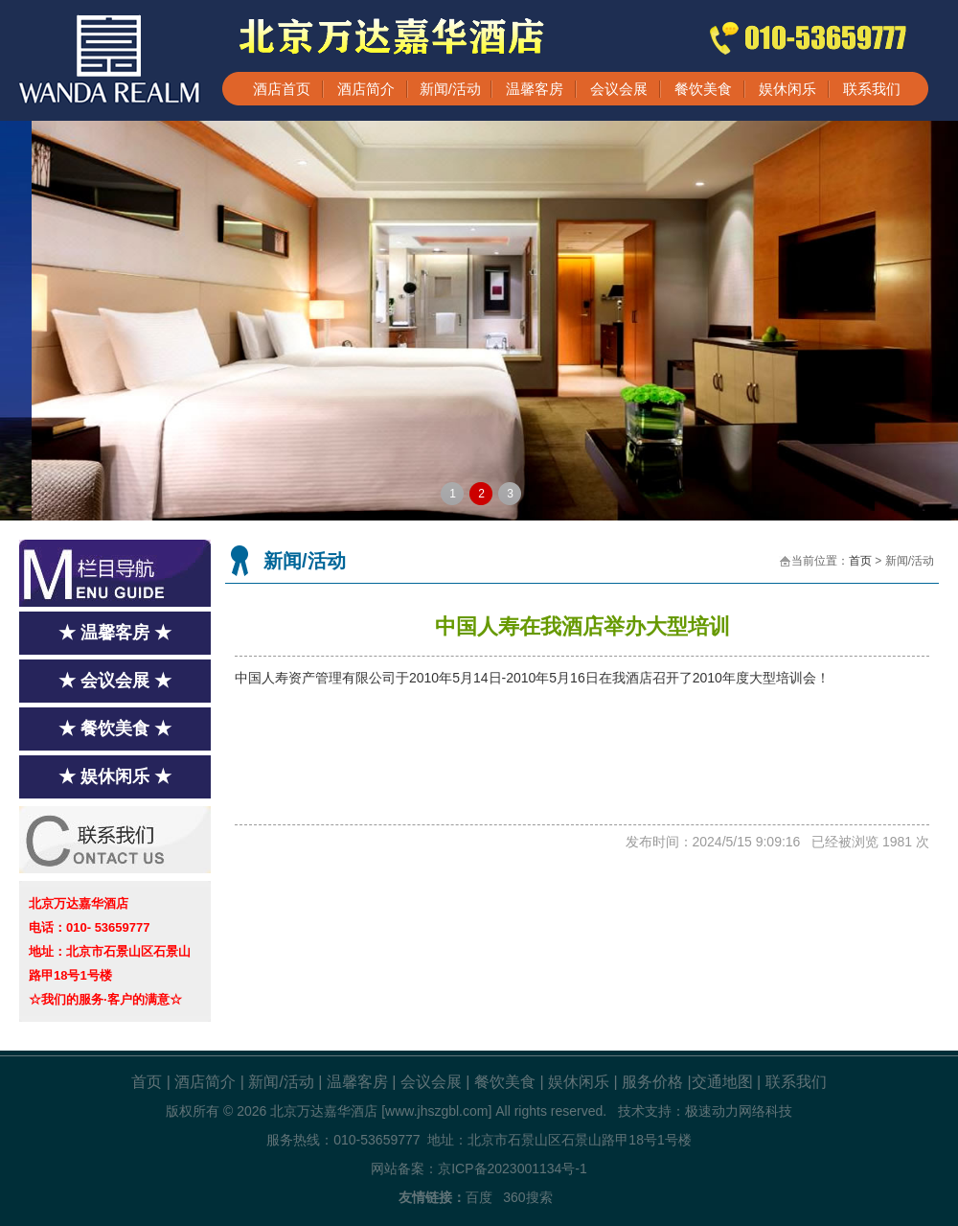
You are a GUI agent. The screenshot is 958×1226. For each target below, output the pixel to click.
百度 (479, 1197)
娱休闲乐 (787, 89)
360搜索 (527, 1197)
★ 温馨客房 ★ (114, 632)
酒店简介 (366, 89)
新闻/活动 (450, 89)
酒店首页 (281, 89)
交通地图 (722, 1082)
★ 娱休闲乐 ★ (114, 776)
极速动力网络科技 (738, 1111)
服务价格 (652, 1082)
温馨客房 (534, 89)
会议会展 (619, 89)
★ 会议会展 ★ (114, 680)
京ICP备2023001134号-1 (512, 1168)
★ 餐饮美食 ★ (114, 728)
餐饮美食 (703, 89)
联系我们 (872, 89)
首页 (860, 560)
